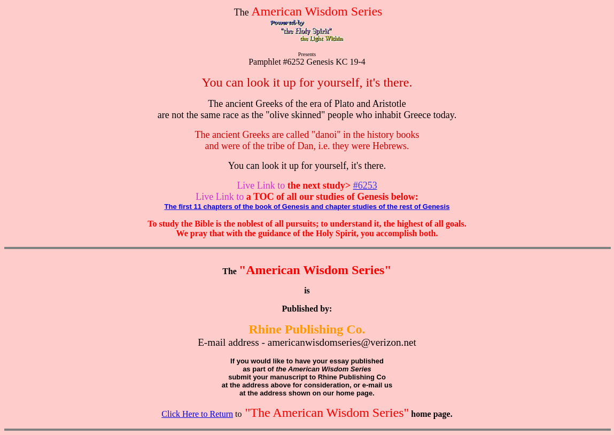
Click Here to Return (197, 413)
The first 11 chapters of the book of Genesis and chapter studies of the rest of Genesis (307, 207)
